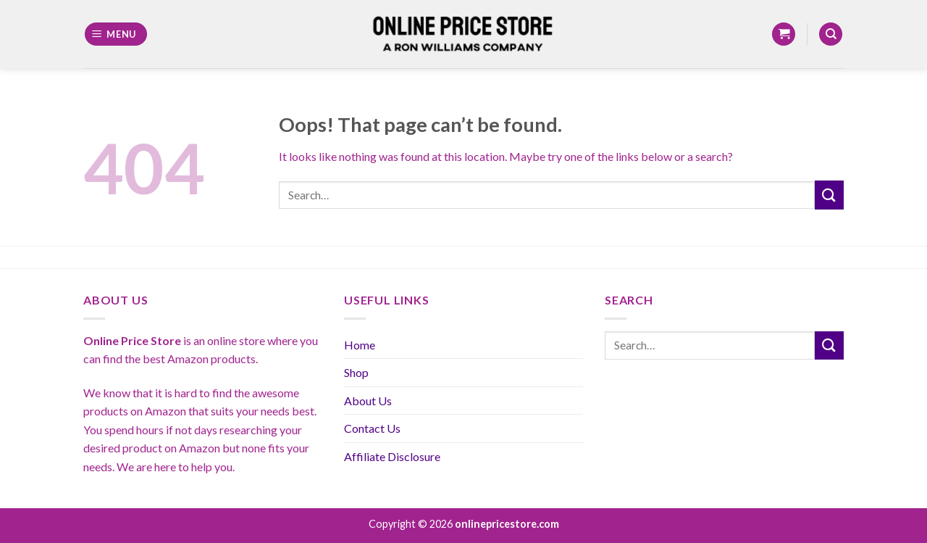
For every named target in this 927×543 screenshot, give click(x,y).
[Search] (830, 34)
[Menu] (116, 34)
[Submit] (829, 195)
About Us (368, 400)
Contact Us (372, 428)
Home (359, 345)
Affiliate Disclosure (392, 456)
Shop (356, 372)
